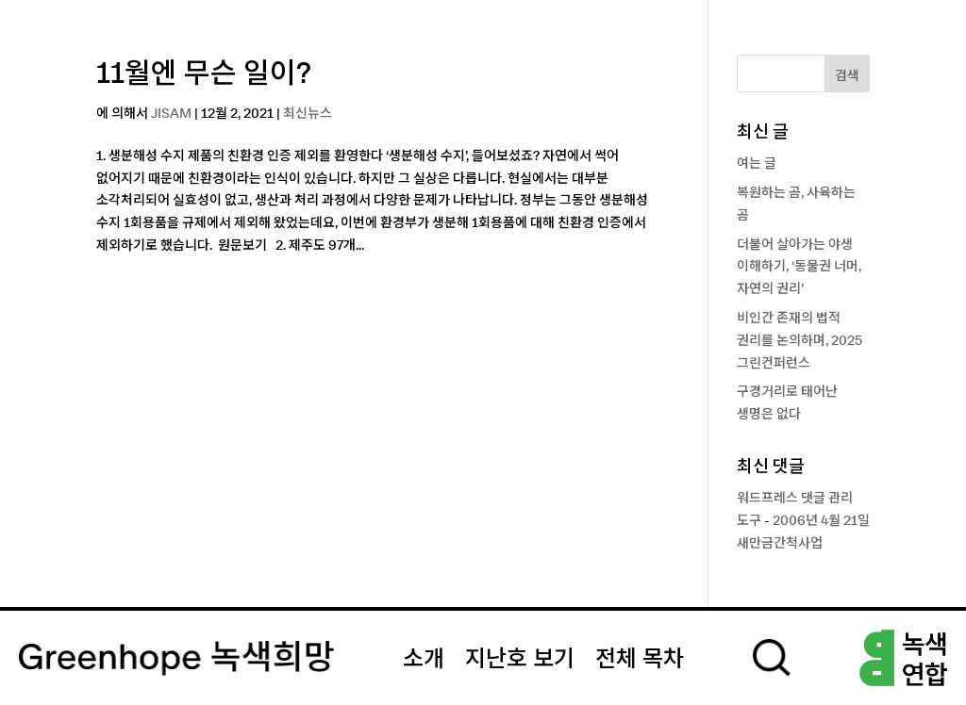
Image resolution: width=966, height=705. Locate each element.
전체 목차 (639, 659)
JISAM (171, 114)
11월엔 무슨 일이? (203, 74)
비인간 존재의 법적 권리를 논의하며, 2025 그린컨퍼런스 (799, 341)
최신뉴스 (307, 114)
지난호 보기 (520, 659)
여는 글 (756, 164)
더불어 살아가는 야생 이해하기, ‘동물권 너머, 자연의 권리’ (799, 267)
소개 (423, 659)
